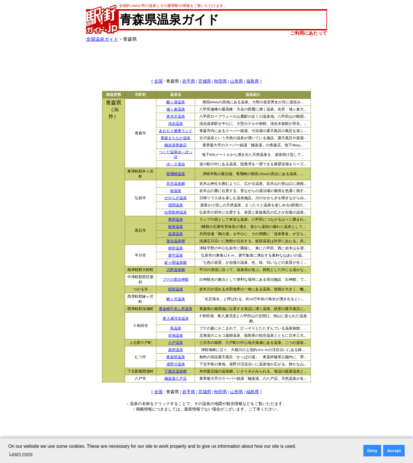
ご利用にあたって (308, 33)
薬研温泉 (175, 350)
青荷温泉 (175, 220)
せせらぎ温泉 (175, 198)
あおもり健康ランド (175, 131)
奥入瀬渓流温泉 (176, 319)
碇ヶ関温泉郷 (175, 263)
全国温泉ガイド (102, 39)
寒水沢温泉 (175, 117)
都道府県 (113, 95)
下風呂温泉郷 (175, 371)
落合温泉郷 (175, 241)
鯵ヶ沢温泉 (175, 299)
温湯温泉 (175, 234)
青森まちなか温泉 (175, 138)
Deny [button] (372, 450)
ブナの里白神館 (176, 280)
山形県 (236, 81)
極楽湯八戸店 (175, 379)
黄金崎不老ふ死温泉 (175, 309)
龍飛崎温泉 (175, 174)
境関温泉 (175, 205)
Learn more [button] (21, 454)
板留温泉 (175, 227)
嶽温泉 (175, 191)
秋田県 (220, 81)
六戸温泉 (175, 343)
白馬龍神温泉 (175, 212)
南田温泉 (175, 248)
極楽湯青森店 (175, 145)
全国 (158, 81)
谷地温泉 (175, 336)
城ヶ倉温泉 (175, 109)
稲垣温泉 (175, 289)
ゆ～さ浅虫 (175, 164)
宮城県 (204, 81)
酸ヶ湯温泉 (175, 102)
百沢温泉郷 (175, 184)
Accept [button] (394, 450)
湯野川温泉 (175, 364)
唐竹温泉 (175, 255)
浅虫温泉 (175, 124)
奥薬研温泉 (175, 357)
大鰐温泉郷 (175, 270)
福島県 (252, 81)
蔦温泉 (175, 328)
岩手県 (188, 81)
